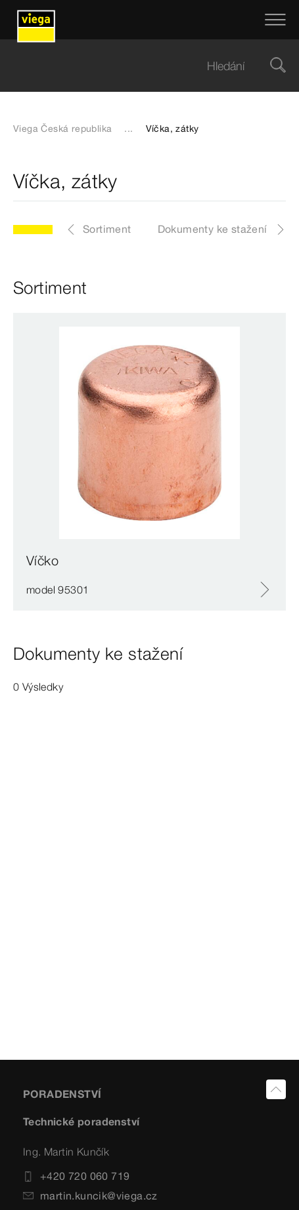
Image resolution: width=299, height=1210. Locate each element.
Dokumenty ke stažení (212, 228)
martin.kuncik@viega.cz (90, 1195)
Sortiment (107, 228)
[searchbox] (138, 66)
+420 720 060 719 (76, 1175)
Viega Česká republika (62, 128)
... (128, 128)
